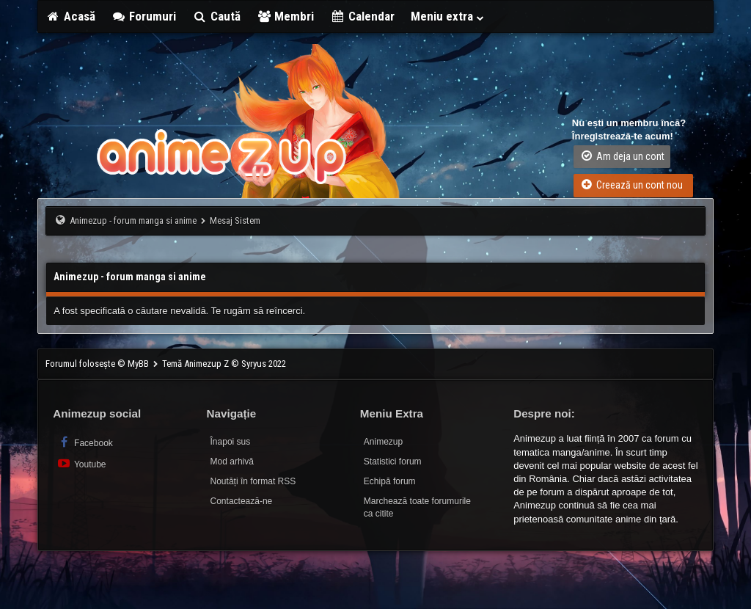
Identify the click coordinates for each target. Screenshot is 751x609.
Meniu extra (448, 16)
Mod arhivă (232, 461)
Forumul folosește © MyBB (98, 363)
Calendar (362, 16)
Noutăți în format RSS (253, 481)
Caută (216, 16)
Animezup (383, 442)
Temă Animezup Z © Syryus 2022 (224, 363)
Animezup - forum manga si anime (133, 220)
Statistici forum (393, 461)
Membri (286, 16)
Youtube (81, 463)
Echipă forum (390, 481)
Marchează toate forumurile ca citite (417, 507)
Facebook (84, 442)
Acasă (70, 16)
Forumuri (144, 16)
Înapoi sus (230, 442)
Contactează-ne (241, 501)
